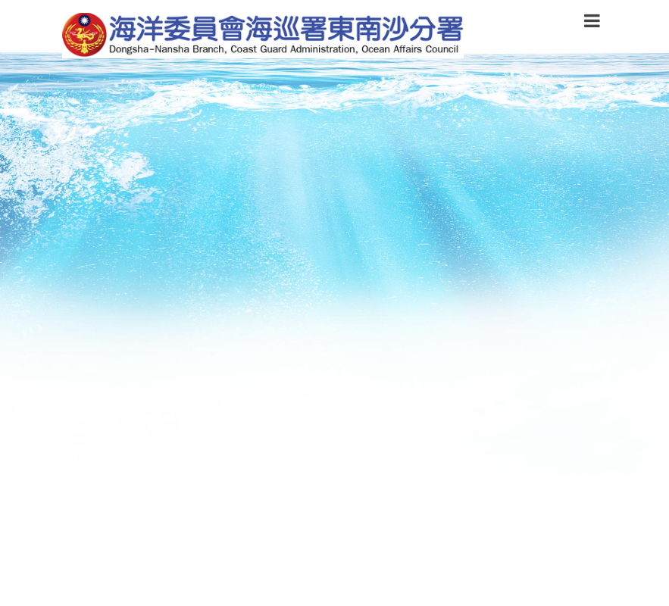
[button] (592, 23)
